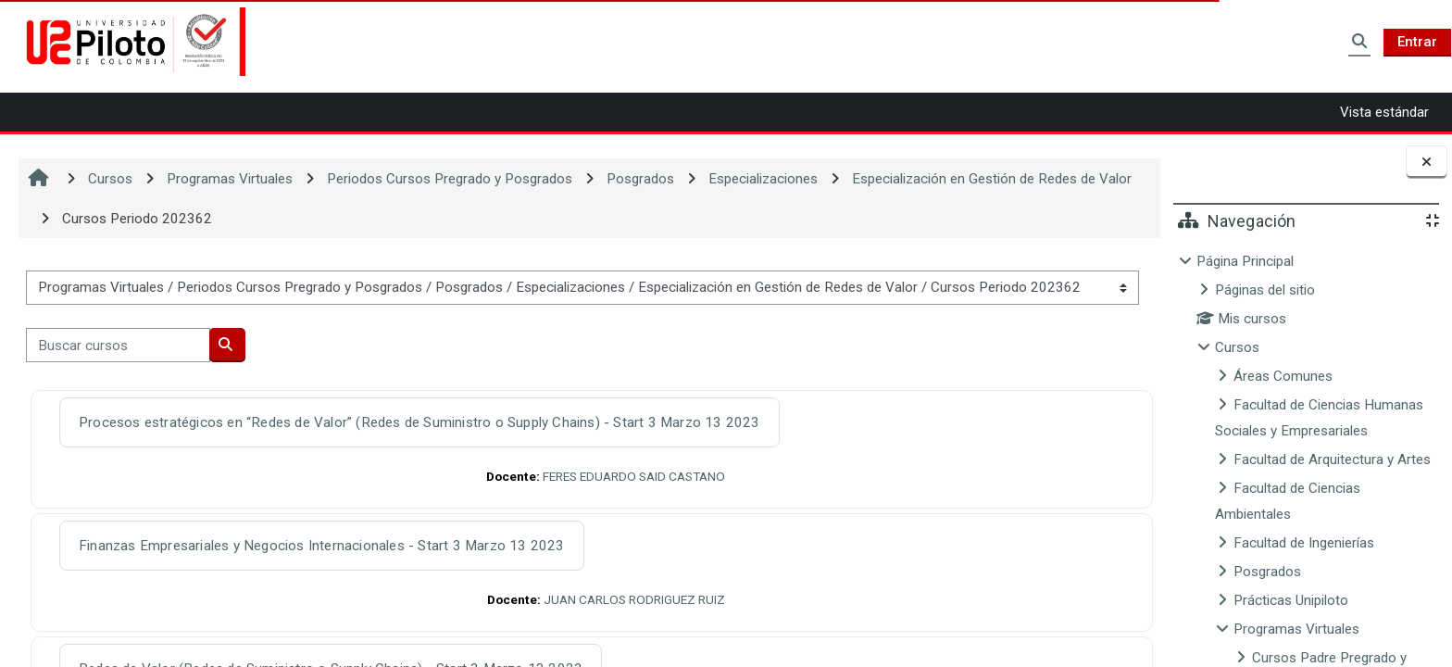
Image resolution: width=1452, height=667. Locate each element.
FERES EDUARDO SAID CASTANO (632, 476)
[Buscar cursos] (118, 345)
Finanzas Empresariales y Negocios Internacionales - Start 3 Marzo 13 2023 (322, 545)
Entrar (1417, 41)
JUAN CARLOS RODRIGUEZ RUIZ (631, 599)
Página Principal (1245, 261)
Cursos (1237, 347)
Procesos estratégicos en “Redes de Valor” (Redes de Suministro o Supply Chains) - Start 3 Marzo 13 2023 (419, 422)
